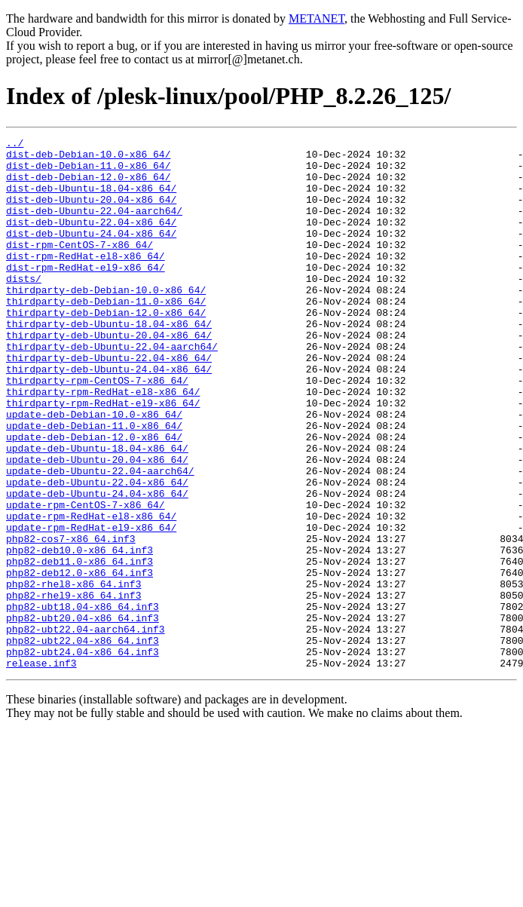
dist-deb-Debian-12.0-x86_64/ (88, 185)
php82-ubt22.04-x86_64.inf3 (82, 742)
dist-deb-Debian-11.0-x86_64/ (88, 172)
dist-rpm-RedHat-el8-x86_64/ (85, 280)
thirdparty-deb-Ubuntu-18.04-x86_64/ (109, 362)
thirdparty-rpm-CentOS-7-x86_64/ (97, 430)
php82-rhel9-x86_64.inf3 (73, 687)
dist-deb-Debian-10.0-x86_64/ (88, 158)
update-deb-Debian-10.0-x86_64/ (94, 470)
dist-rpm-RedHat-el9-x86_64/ (85, 294)
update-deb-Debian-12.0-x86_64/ (94, 497)
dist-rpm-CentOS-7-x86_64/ (79, 267)
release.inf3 (41, 769)
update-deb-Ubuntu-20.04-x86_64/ (97, 525)
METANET (316, 18)
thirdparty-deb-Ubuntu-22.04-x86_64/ (109, 402)
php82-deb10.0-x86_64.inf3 (79, 633)
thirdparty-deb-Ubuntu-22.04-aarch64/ (112, 389)
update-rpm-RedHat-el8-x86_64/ (91, 592)
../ (14, 145)
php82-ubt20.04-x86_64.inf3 (82, 715)
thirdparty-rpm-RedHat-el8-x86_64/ (103, 443)
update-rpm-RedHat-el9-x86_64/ (91, 606)
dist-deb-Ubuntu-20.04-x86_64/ (91, 212)
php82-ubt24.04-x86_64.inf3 (82, 755)
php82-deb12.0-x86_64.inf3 (79, 660)
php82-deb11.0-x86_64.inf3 (79, 647)
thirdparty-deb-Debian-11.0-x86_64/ (106, 335)
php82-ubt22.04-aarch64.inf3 (85, 728)
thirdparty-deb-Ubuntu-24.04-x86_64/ (109, 416)
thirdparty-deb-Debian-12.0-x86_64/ (106, 348)
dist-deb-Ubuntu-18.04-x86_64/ (91, 199)
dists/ (23, 307)
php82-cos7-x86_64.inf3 (71, 620)
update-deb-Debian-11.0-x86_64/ (94, 484)
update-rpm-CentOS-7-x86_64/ (85, 579)
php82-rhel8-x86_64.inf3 (73, 674)
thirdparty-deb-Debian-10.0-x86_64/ (106, 321)
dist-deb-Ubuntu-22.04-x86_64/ (91, 240)
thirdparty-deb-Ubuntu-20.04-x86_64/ (109, 375)
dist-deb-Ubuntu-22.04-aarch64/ (94, 226)
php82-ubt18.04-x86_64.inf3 (82, 701)
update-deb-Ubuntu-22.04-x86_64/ (97, 552)
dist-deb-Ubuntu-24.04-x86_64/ (91, 253)
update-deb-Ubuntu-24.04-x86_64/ (97, 565)
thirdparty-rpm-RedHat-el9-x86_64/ (103, 457)
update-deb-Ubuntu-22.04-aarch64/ (100, 538)
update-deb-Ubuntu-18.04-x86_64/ (97, 511)
